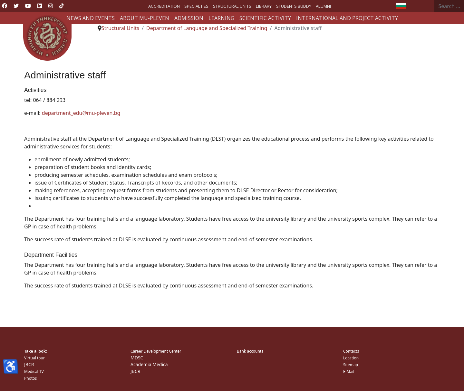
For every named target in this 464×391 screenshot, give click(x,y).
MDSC (136, 358)
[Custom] (61, 5)
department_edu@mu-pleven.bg (81, 112)
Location (351, 358)
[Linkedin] (39, 5)
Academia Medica (149, 364)
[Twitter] (16, 5)
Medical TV (34, 371)
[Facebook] (4, 5)
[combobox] (449, 6)
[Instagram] (50, 5)
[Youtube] (28, 5)
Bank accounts (250, 351)
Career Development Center (155, 351)
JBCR (29, 364)
